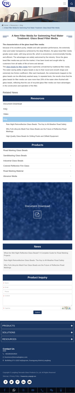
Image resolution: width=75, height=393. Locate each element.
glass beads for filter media (16, 67)
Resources (14, 25)
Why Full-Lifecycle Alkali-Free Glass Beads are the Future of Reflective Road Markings (36, 130)
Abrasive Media (10, 176)
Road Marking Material (13, 171)
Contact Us (9, 349)
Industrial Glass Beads (13, 161)
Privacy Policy (14, 376)
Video (5, 114)
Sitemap (5, 376)
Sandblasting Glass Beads (15, 155)
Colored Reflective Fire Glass (16, 166)
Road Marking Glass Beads (15, 150)
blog (21, 25)
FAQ (5, 109)
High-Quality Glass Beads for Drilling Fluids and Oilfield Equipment (32, 136)
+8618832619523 (11, 354)
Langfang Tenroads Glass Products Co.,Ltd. (26, 372)
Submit (37, 312)
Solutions (37, 332)
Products (37, 325)
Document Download (12, 104)
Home (6, 25)
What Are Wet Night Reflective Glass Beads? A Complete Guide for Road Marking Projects (36, 254)
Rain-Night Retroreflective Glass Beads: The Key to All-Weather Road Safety (36, 124)
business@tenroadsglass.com (16, 357)
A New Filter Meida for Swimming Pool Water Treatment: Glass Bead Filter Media (31, 28)
